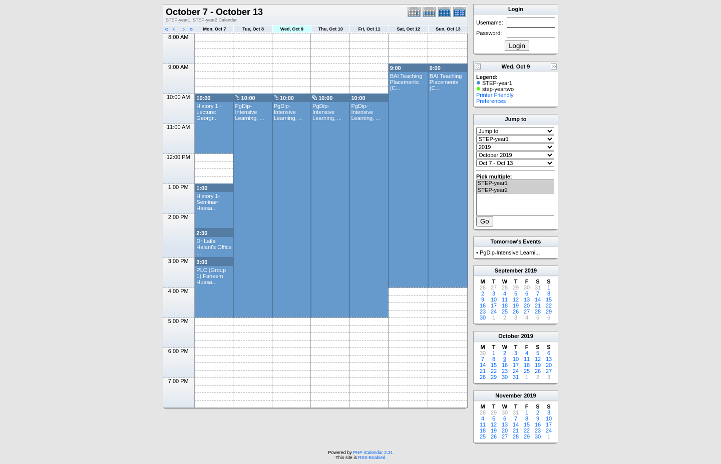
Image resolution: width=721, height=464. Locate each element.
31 (516, 377)
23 (483, 311)
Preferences (491, 101)
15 (549, 299)
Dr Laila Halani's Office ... (213, 247)
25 (505, 311)
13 (527, 299)
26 (516, 311)
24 (494, 311)
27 (527, 311)
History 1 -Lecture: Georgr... (208, 112)
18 (505, 305)
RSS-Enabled (372, 457)
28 (538, 311)
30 (483, 317)
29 (549, 311)
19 (516, 305)
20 (527, 305)
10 (494, 299)
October (508, 336)
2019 (531, 271)
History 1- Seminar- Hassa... (208, 202)
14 (538, 299)
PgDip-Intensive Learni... (510, 253)
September (509, 271)
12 (516, 299)
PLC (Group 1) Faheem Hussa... (211, 276)
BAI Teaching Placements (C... (406, 82)
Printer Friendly (495, 95)
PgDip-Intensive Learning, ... (249, 112)
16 (483, 305)
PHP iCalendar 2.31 (373, 452)
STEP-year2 (515, 190)
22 (549, 305)
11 (505, 299)
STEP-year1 (515, 183)
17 (494, 305)
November (508, 395)
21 (538, 305)
